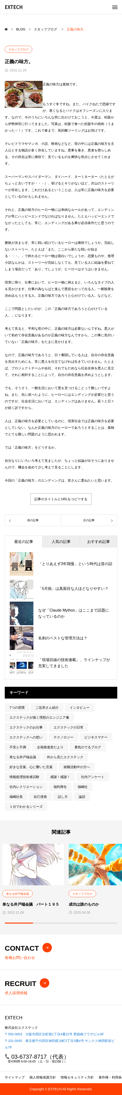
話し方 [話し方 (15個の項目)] (63, 797)
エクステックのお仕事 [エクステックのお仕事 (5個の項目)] (26, 727)
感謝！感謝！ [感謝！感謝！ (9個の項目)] (60, 777)
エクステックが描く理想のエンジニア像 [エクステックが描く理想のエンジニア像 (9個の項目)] (39, 717)
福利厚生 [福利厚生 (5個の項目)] (60, 787)
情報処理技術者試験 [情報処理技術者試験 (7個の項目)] (24, 777)
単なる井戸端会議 (17, 893)
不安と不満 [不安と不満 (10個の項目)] (17, 747)
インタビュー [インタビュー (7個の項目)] (80, 707)
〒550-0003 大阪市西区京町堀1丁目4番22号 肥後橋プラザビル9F (54, 1034)
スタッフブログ (18, 49)
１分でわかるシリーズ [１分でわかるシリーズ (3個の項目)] (26, 806)
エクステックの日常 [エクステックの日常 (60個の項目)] (68, 727)
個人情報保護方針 (42, 1077)
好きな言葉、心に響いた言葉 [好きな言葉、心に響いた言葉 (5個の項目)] (31, 767)
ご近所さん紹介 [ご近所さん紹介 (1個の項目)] (47, 707)
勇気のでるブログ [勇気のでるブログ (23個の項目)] (87, 747)
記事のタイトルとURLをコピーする (60, 499)
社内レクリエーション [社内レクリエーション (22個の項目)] (26, 787)
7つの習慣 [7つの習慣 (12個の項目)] (17, 707)
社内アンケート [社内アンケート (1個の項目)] (92, 777)
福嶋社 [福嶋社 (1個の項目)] (83, 787)
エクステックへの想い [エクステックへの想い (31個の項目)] (26, 737)
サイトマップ (15, 1077)
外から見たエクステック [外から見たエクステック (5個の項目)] (65, 757)
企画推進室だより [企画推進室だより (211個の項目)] (50, 747)
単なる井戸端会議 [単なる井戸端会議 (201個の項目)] (22, 757)
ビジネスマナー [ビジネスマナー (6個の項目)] (96, 737)
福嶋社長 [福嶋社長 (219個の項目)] (16, 797)
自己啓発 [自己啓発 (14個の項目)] (40, 797)
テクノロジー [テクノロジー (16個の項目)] (63, 737)
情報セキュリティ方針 (77, 1077)
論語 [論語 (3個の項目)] (82, 797)
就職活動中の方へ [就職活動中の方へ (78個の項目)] (76, 767)
